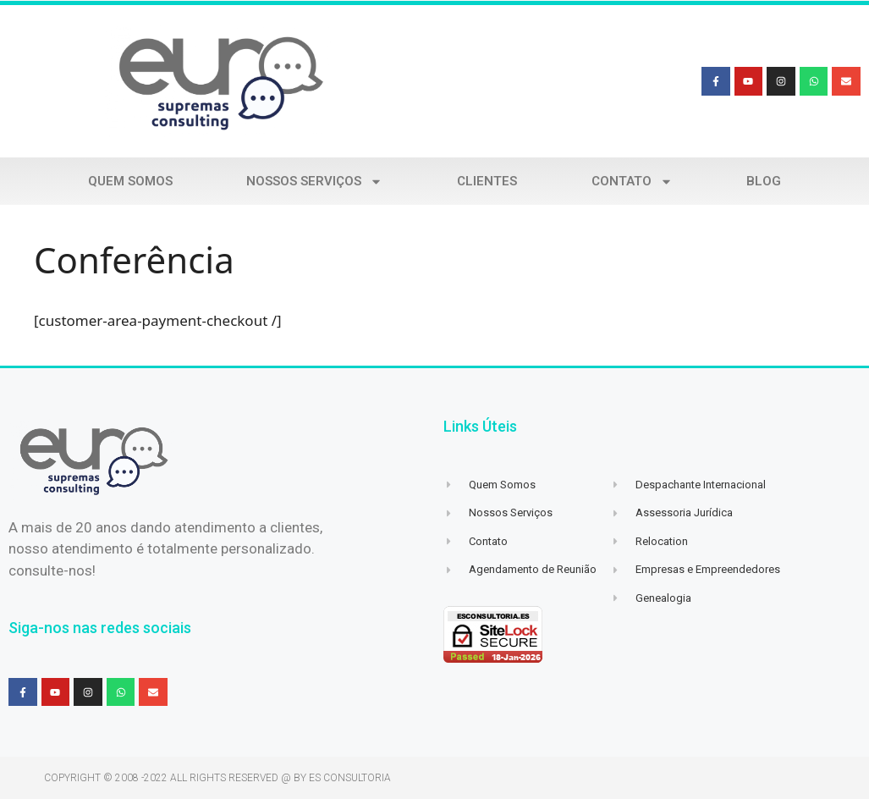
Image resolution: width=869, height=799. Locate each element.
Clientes (487, 181)
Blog (763, 181)
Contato (632, 181)
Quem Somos (130, 181)
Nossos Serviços (314, 181)
